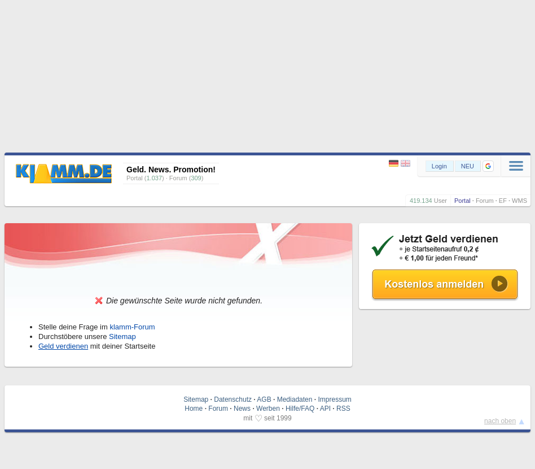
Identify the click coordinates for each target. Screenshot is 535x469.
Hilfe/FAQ (300, 408)
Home (194, 408)
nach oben (500, 421)
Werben (268, 408)
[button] (488, 166)
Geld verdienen (63, 346)
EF (503, 200)
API (325, 408)
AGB (264, 399)
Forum (485, 200)
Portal (462, 200)
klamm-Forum (132, 327)
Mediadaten (295, 399)
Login (439, 166)
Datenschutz (233, 399)
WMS (519, 200)
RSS (343, 408)
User (440, 200)
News (242, 408)
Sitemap (122, 336)
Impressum (334, 399)
